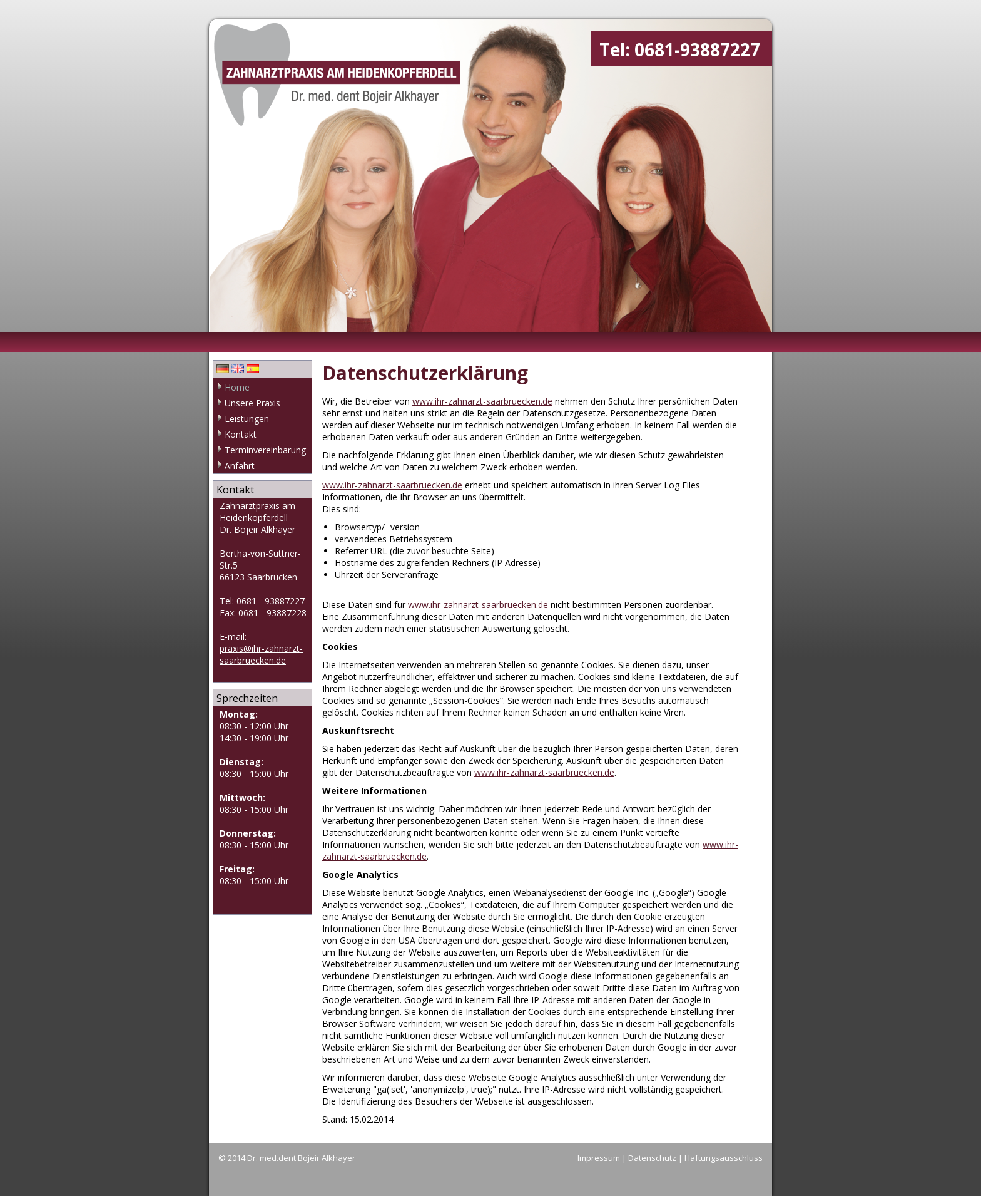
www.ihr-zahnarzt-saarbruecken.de (482, 401)
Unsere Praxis (252, 403)
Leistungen (247, 419)
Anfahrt (240, 466)
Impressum (598, 1157)
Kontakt (241, 434)
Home (237, 387)
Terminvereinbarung (265, 450)
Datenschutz (652, 1157)
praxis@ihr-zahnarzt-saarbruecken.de (261, 654)
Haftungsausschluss (723, 1157)
